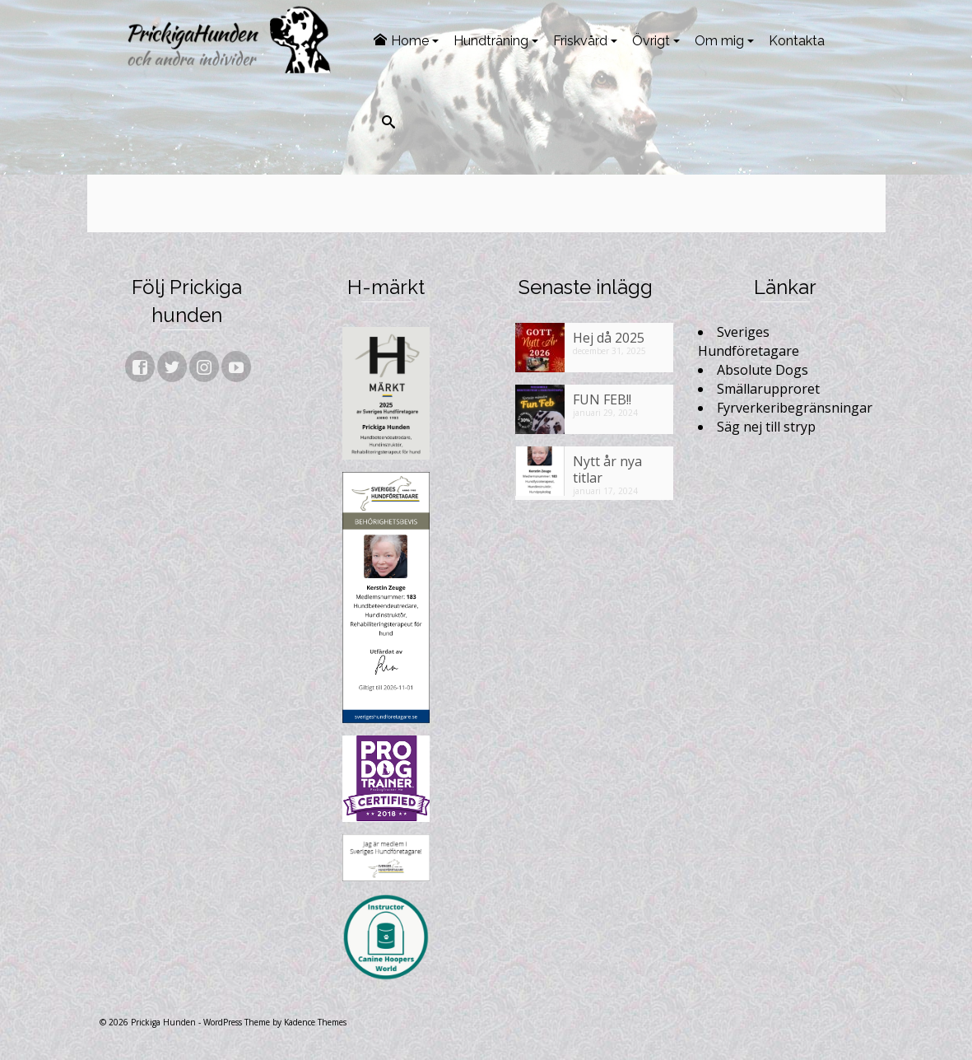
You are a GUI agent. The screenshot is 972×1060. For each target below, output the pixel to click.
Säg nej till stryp (766, 427)
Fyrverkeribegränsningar (794, 408)
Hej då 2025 (608, 337)
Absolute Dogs (762, 370)
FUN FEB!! (602, 399)
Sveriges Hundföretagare (748, 341)
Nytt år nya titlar (607, 469)
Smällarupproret (768, 389)
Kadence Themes (315, 1022)
